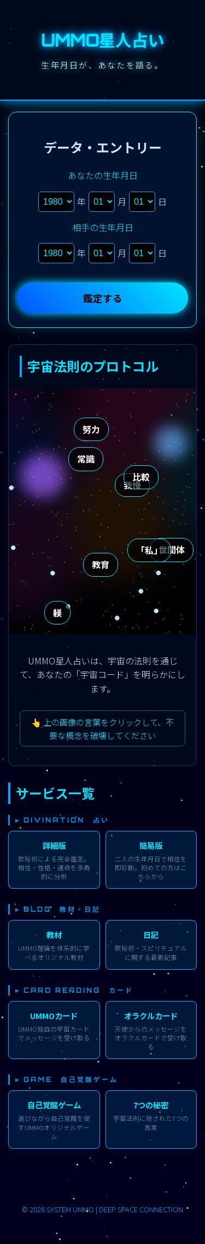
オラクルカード (151, 1015)
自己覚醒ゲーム (54, 1104)
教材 (54, 934)
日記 (151, 934)
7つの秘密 (150, 1104)
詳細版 (54, 845)
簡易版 (150, 845)
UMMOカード (54, 1015)
